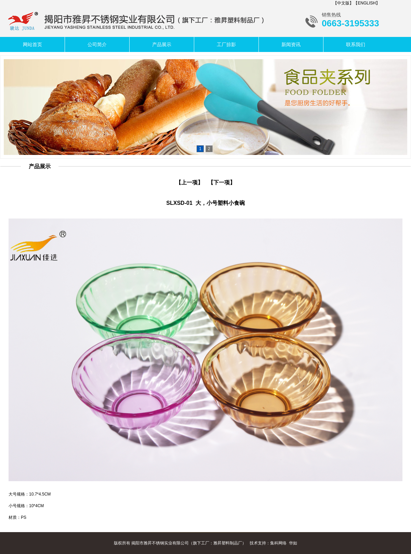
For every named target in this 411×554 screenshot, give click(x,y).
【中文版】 (343, 3)
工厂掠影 (226, 44)
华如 (293, 543)
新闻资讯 (291, 44)
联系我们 (355, 44)
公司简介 (97, 44)
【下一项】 (221, 182)
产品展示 (161, 44)
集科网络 (278, 543)
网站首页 (32, 44)
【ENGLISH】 (367, 3)
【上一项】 (189, 182)
